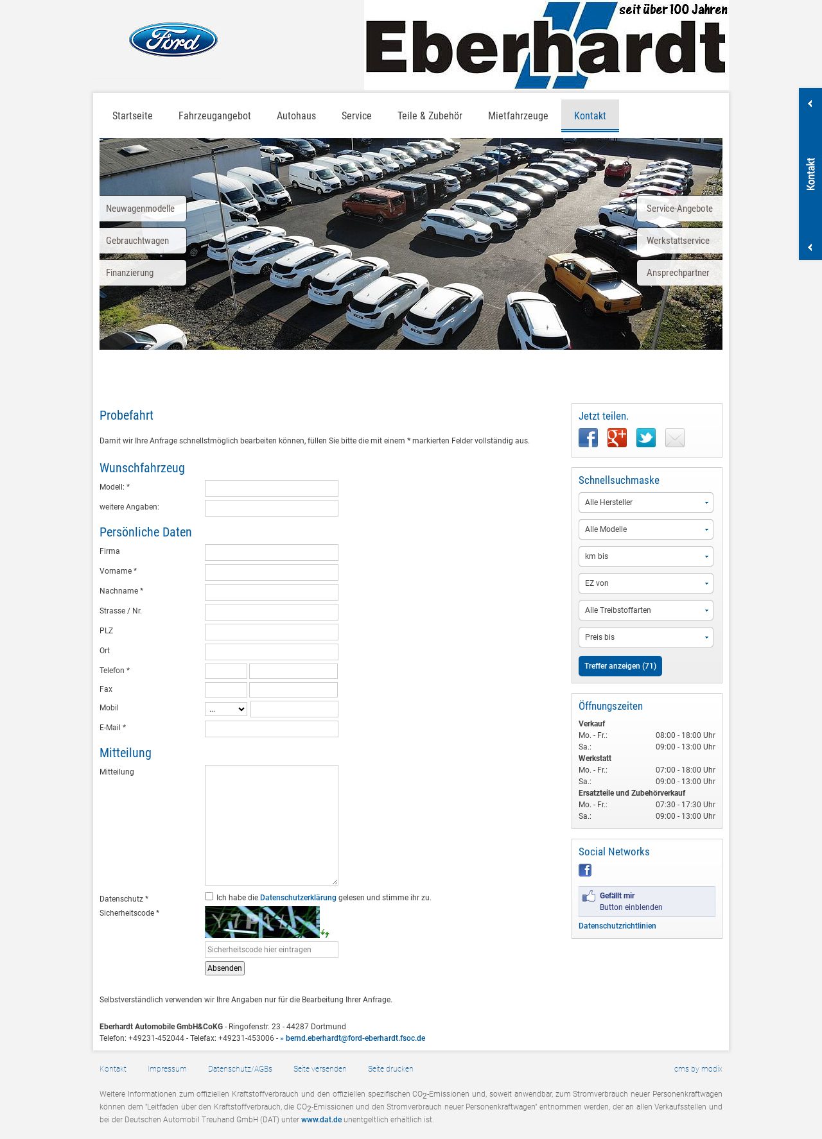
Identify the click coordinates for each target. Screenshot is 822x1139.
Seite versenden (320, 1069)
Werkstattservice (678, 240)
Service (357, 116)
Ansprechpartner (678, 272)
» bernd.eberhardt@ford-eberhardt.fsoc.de (352, 1038)
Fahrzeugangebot (215, 116)
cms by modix (698, 1069)
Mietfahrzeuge (518, 116)
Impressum (167, 1069)
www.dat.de (321, 1119)
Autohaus (296, 116)
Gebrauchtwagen (137, 240)
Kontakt (590, 116)
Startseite (132, 116)
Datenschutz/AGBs (240, 1069)
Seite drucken (391, 1069)
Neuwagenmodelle (140, 208)
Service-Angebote (680, 208)
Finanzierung (129, 272)
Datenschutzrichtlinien (617, 925)
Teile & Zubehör (430, 116)
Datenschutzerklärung (298, 897)
